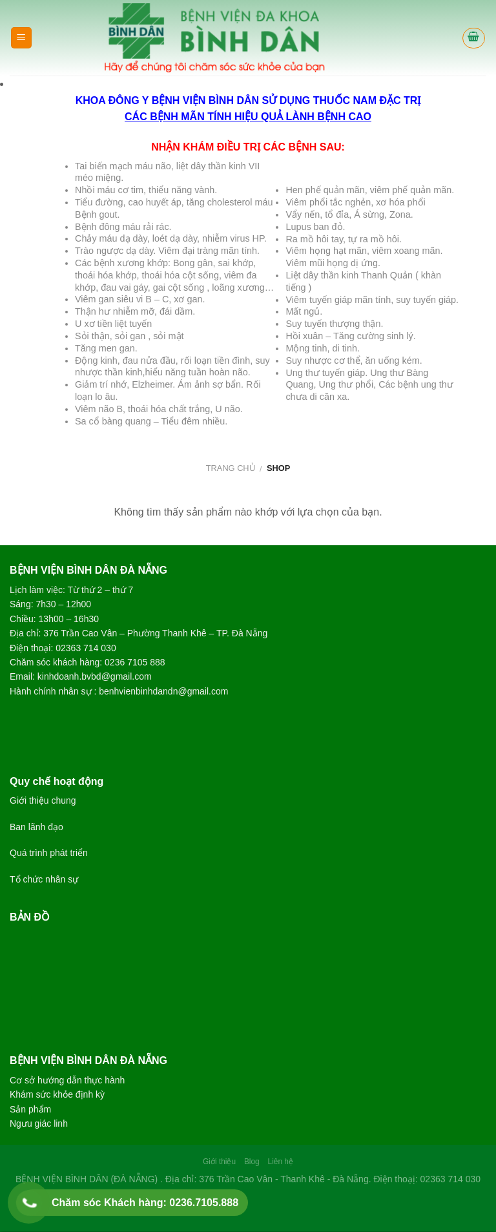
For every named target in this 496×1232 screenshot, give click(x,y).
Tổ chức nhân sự (44, 879)
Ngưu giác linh (39, 1123)
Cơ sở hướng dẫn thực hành (67, 1080)
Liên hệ (280, 1161)
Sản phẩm (30, 1109)
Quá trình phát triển (49, 853)
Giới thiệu (219, 1161)
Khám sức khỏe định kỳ (57, 1094)
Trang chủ (230, 468)
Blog (252, 1161)
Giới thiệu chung (43, 800)
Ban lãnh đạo (36, 827)
